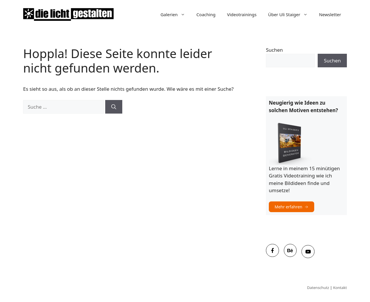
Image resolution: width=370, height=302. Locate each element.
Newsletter (330, 14)
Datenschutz (318, 287)
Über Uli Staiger (290, 14)
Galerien (175, 14)
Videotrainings (241, 14)
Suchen (274, 50)
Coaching (206, 14)
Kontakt (340, 287)
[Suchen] (113, 107)
